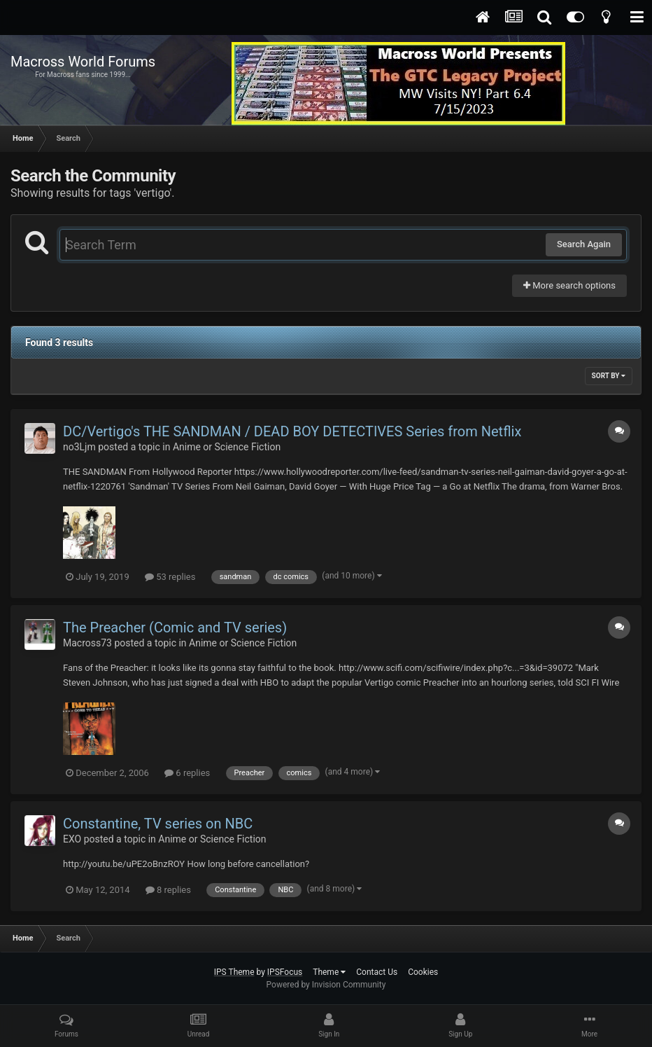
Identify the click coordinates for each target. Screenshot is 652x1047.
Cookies (423, 972)
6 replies (187, 773)
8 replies (168, 890)
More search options (569, 285)
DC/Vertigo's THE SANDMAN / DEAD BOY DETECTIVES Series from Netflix (292, 431)
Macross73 (87, 643)
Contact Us (376, 972)
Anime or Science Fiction (227, 446)
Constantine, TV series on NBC (158, 823)
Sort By (608, 376)
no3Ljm (79, 446)
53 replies (170, 576)
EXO (72, 839)
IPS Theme (234, 972)
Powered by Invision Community (326, 985)
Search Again (584, 244)
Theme (329, 972)
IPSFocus (284, 972)
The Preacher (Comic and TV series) (175, 627)
